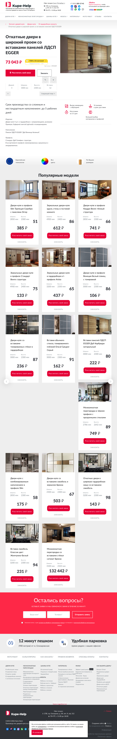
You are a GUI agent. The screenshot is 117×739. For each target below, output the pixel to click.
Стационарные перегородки (28, 682)
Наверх (107, 711)
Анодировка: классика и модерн (83, 681)
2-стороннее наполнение (66, 686)
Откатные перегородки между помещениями (30, 688)
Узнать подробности (59, 704)
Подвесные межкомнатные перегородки (28, 695)
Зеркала (60, 684)
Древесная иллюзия (82, 678)
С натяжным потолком (13, 678)
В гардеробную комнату (48, 24)
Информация (106, 730)
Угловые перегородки (30, 685)
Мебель (63, 16)
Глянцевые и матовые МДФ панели (67, 674)
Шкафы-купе (51, 16)
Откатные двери (102, 686)
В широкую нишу (11, 671)
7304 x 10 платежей (36, 62)
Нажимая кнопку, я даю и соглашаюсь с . (58, 624)
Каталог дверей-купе (16, 24)
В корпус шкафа (11, 674)
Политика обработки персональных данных (95, 734)
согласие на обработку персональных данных (51, 622)
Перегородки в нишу (29, 691)
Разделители (80, 684)
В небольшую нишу (12, 669)
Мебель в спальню (46, 687)
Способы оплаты (86, 657)
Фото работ (87, 16)
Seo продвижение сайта (96, 726)
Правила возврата (66, 657)
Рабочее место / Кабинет (48, 683)
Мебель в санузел (45, 690)
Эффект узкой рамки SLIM (84, 669)
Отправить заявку (82, 615)
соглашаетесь (42, 726)
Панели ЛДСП (62, 682)
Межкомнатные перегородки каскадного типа (31, 673)
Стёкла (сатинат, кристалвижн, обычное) (65, 678)
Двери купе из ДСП (103, 684)
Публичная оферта (104, 736)
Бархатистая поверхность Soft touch (84, 672)
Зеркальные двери (102, 675)
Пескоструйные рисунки (66, 671)
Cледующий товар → (48, 93)
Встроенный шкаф (46, 669)
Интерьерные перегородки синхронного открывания (31, 678)
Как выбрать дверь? (104, 666)
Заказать (44, 73)
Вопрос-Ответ (101, 669)
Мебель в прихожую (46, 685)
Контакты (108, 16)
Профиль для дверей (103, 682)
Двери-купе (10, 16)
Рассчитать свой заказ (21, 73)
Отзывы (98, 16)
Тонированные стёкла (65, 669)
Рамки (78, 666)
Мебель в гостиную (46, 681)
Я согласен (37, 732)
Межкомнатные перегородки (30, 16)
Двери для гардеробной (101, 678)
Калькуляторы (29, 657)
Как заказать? (47, 657)
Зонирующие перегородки (31, 699)
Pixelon (108, 723)
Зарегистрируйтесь (95, 4)
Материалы (74, 16)
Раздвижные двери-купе (103, 672)
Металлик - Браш (81, 675)
